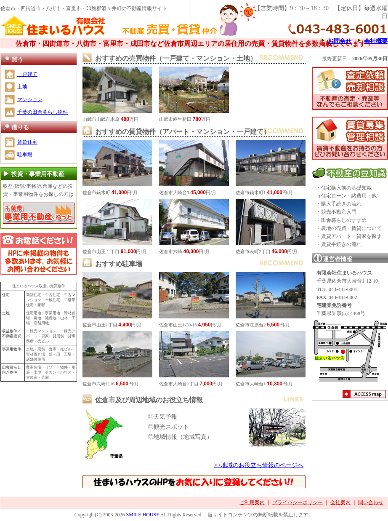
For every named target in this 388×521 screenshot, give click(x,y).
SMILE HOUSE (142, 515)
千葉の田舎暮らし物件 (42, 112)
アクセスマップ (364, 395)
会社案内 (340, 502)
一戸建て (27, 74)
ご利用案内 (252, 502)
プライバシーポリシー (297, 502)
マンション (30, 99)
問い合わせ (370, 502)
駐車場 (24, 155)
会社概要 (376, 40)
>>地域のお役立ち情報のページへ (258, 465)
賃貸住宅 (27, 142)
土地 (22, 87)
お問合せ (339, 40)
